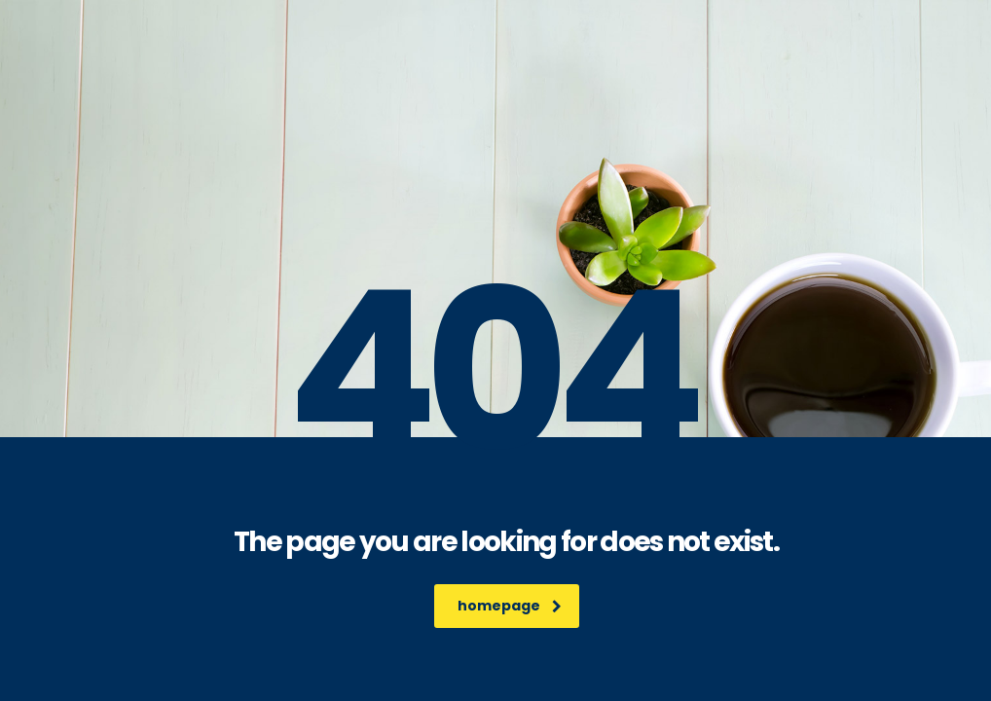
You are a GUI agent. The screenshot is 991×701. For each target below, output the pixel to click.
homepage (510, 605)
